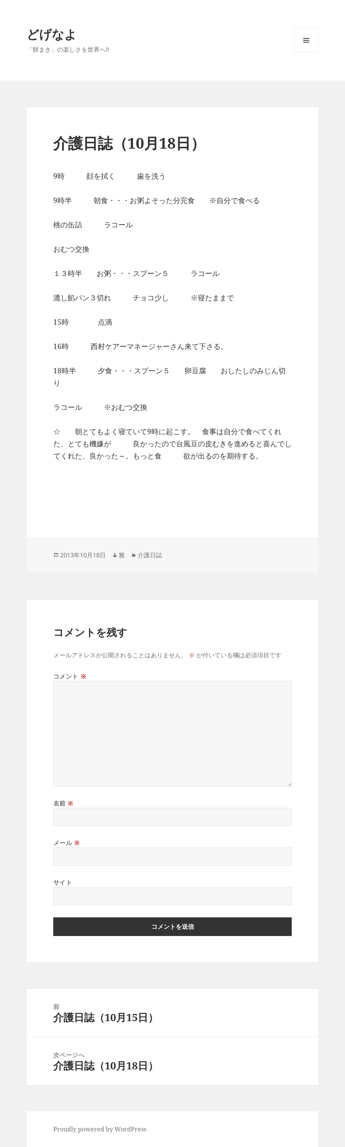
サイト (62, 882)
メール (66, 843)
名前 (63, 803)
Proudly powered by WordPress (99, 1129)
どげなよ (52, 34)
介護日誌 (150, 555)
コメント (70, 676)
